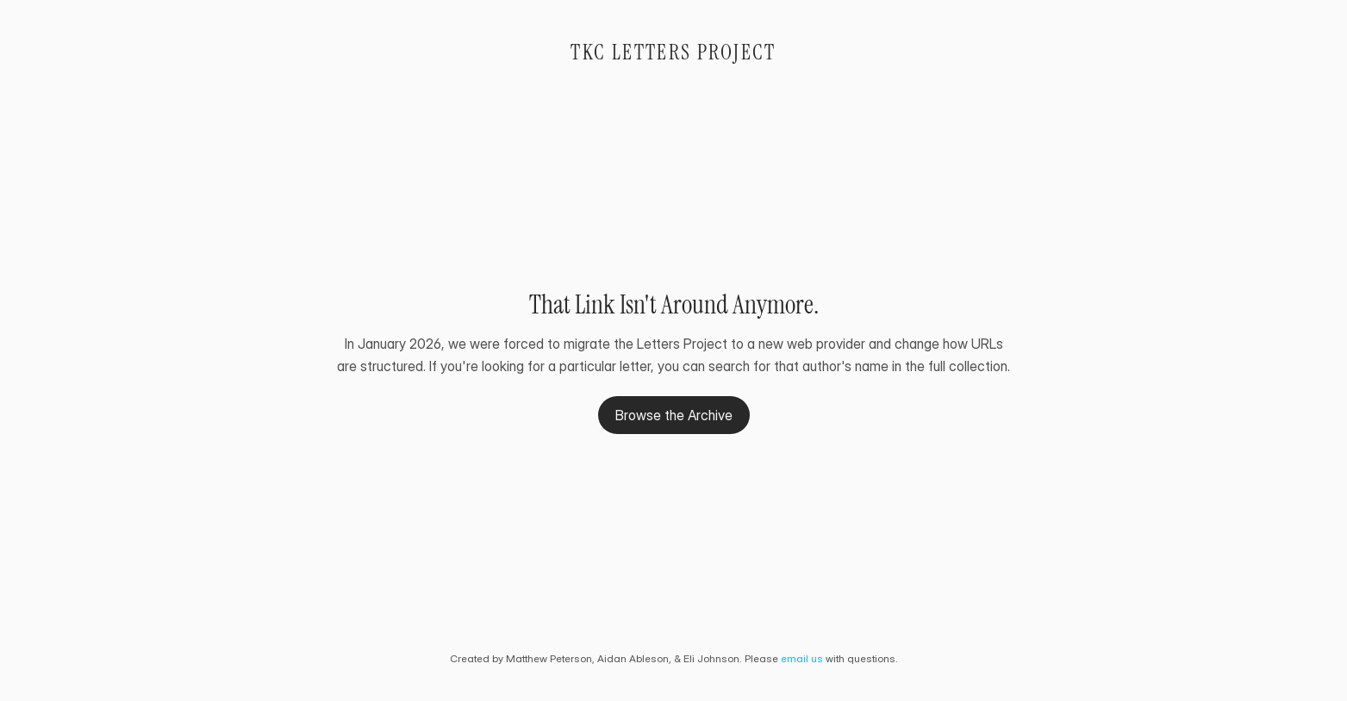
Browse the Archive (674, 415)
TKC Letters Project (673, 52)
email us (802, 658)
